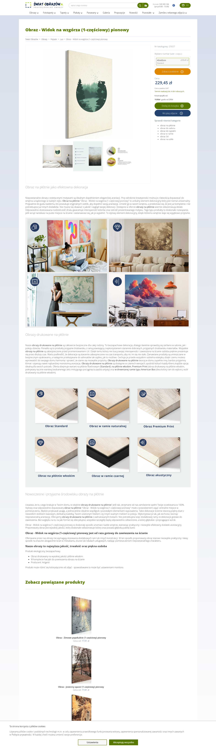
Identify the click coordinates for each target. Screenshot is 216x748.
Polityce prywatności (22, 734)
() (185, 5)
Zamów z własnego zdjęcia (171, 13)
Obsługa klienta (34, 715)
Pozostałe (147, 13)
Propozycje (119, 13)
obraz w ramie (166, 134)
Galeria (106, 13)
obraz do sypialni (168, 131)
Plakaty (76, 13)
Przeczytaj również (93, 715)
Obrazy (32, 13)
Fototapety (48, 13)
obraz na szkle (166, 140)
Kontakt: (161, 5)
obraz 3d (164, 137)
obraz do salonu (167, 129)
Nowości (133, 13)
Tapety (63, 13)
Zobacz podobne (170, 72)
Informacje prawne (63, 715)
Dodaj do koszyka (172, 106)
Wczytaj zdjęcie (170, 113)
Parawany (91, 13)
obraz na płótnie (167, 126)
